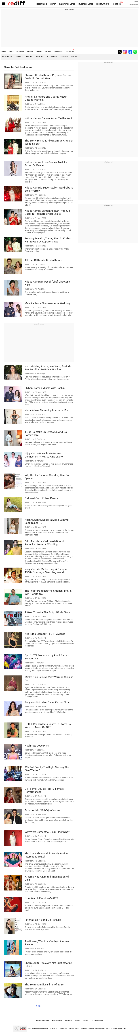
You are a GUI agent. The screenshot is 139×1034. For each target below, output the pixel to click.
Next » (39, 1006)
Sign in (136, 1)
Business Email (85, 4)
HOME (4, 51)
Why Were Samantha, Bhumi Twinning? (47, 831)
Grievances (121, 1029)
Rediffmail (41, 4)
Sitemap (84, 1029)
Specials (64, 57)
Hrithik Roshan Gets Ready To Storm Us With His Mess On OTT (48, 725)
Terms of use (110, 1029)
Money (53, 4)
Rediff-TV (116, 4)
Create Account (133, 4)
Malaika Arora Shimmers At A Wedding (47, 303)
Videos (85, 1021)
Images (29, 57)
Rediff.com (38, 1029)
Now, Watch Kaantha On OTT (41, 898)
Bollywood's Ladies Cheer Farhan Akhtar (48, 702)
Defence (19, 57)
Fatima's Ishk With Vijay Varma (42, 810)
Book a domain (57, 1021)
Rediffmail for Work (42, 1021)
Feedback (92, 1029)
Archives (75, 57)
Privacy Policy (74, 1029)
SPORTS (48, 51)
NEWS (11, 51)
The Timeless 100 (97, 1021)
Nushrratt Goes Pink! (37, 745)
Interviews (51, 57)
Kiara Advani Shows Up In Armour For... (47, 410)
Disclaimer (63, 1029)
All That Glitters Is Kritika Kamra (43, 260)
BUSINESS (20, 51)
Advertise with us (50, 1029)
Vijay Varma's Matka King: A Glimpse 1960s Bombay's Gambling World (46, 571)
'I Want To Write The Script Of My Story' (47, 612)
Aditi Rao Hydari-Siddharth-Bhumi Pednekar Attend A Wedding (44, 543)
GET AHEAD (58, 51)
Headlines (7, 57)
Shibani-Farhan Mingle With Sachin (45, 388)
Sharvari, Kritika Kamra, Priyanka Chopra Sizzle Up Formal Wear (48, 77)
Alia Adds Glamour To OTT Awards (45, 633)
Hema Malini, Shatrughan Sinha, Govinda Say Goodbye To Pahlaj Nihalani (48, 368)
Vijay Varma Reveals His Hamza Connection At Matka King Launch (44, 455)
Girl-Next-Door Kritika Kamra (41, 498)
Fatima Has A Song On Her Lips (43, 919)
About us (100, 1029)
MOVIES (30, 51)
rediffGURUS (102, 4)
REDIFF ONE (70, 51)
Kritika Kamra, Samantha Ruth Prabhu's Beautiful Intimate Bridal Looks (47, 212)
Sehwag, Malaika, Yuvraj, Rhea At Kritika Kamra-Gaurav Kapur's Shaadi (48, 240)
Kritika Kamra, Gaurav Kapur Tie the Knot (48, 118)
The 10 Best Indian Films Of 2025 (44, 984)
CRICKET (39, 51)
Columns (39, 57)
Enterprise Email (67, 4)
